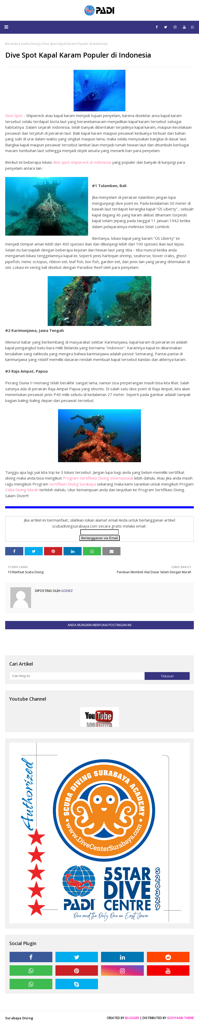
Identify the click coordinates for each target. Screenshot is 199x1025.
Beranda (11, 44)
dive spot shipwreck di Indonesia (82, 162)
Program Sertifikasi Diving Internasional (98, 478)
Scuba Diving (30, 44)
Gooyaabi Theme (180, 1018)
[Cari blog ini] (77, 676)
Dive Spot (14, 115)
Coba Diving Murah (21, 489)
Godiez (66, 591)
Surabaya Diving (19, 1018)
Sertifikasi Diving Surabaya (72, 484)
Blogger (132, 1018)
